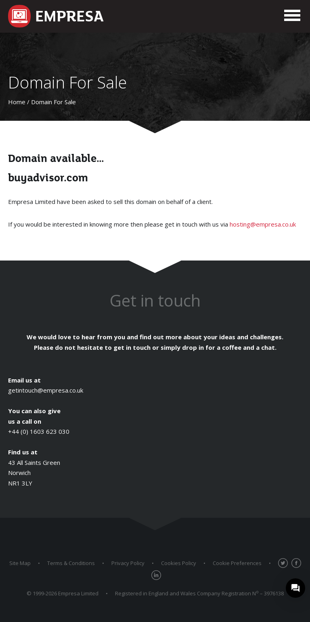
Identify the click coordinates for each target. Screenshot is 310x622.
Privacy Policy (128, 563)
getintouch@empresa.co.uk (45, 390)
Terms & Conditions (71, 563)
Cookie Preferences (237, 563)
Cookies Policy (178, 563)
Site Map (20, 563)
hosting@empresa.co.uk (263, 224)
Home (16, 102)
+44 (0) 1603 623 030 (38, 431)
